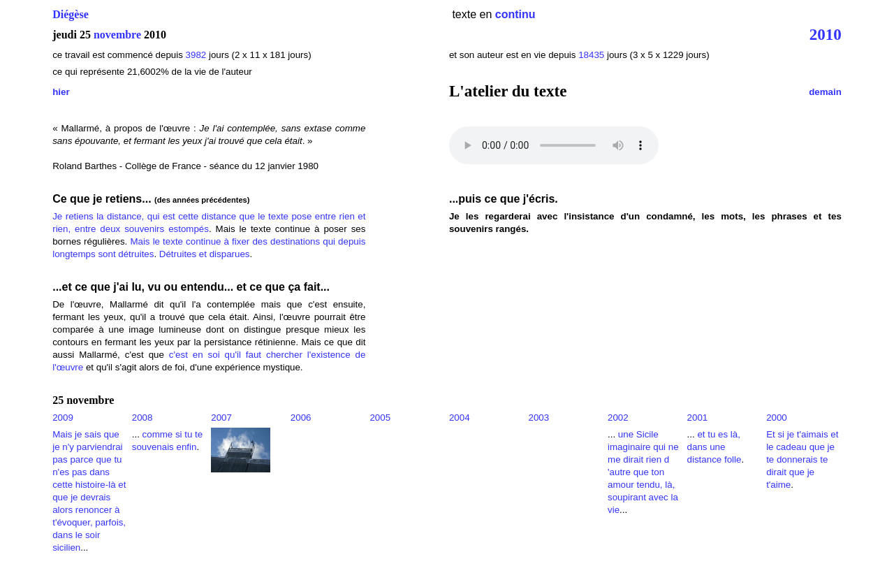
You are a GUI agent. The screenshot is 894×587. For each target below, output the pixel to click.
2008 (142, 417)
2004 (459, 417)
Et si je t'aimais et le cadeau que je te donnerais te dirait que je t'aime (802, 459)
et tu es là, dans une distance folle (714, 447)
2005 (379, 417)
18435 (591, 55)
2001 (697, 417)
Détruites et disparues (204, 254)
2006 (301, 417)
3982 (196, 55)
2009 (62, 417)
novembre (117, 35)
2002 (618, 417)
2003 (538, 417)
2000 (776, 417)
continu (515, 14)
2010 (825, 34)
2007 (221, 417)
